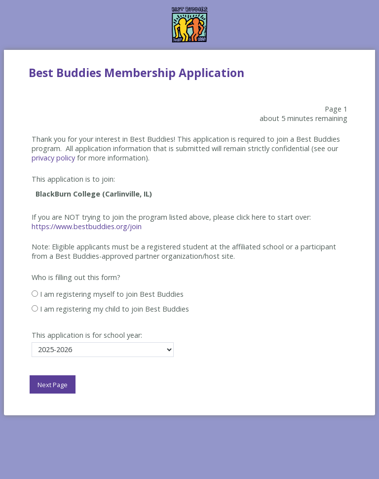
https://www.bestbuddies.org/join (87, 226)
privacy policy (53, 157)
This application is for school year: (87, 335)
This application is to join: (73, 179)
